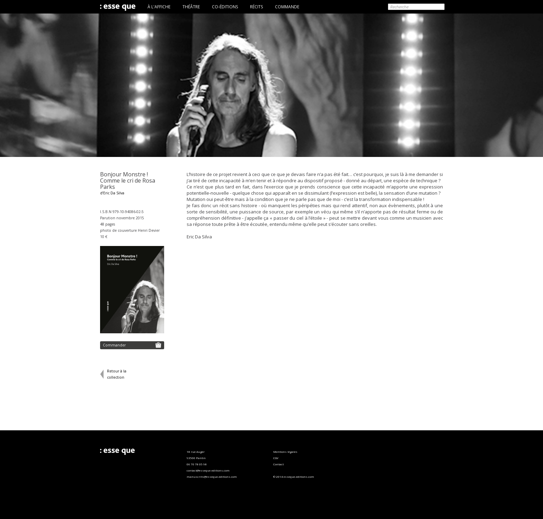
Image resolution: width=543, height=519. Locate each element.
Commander (132, 345)
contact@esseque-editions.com (208, 470)
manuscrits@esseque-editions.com (212, 476)
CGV (275, 458)
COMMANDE (287, 7)
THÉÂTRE (191, 7)
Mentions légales (285, 452)
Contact (278, 464)
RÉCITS (256, 7)
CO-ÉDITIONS (225, 7)
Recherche (399, 6)
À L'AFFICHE (159, 7)
